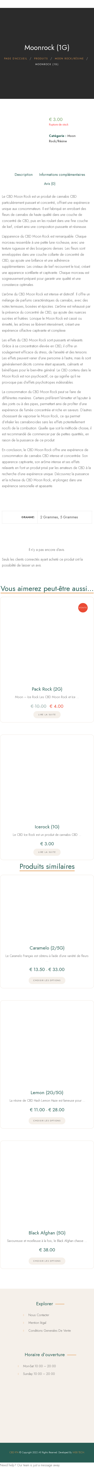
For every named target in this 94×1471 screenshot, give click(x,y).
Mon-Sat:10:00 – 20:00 (39, 1366)
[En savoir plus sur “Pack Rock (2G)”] (47, 714)
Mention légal (37, 1322)
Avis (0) (49, 183)
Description (24, 174)
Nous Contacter (38, 1315)
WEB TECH (78, 1452)
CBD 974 (14, 1452)
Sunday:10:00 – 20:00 (39, 1374)
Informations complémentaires (62, 174)
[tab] (24, 173)
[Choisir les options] (47, 980)
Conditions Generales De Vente (49, 1330)
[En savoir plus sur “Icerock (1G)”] (47, 852)
